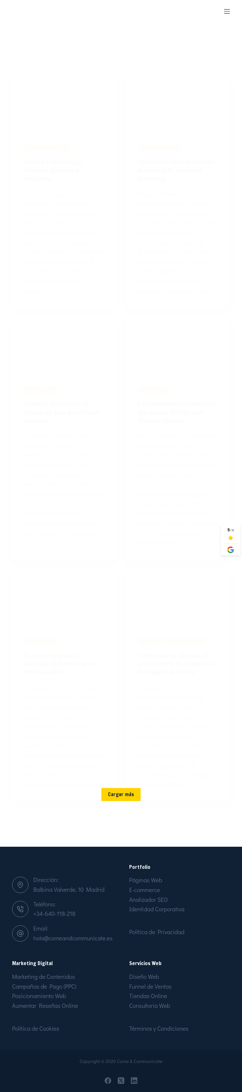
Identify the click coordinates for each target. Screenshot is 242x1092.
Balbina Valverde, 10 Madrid (69, 889)
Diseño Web (144, 976)
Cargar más (121, 820)
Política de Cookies (35, 1028)
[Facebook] (108, 1080)
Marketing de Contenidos (43, 976)
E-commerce (144, 890)
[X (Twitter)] (121, 1080)
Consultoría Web (149, 1005)
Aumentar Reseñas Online (45, 1005)
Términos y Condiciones (158, 1028)
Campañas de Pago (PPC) (44, 986)
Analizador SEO (148, 899)
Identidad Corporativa (156, 909)
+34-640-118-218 (54, 914)
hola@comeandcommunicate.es (72, 938)
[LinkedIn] (134, 1080)
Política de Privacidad (156, 932)
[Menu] (227, 11)
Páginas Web (145, 880)
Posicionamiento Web (39, 996)
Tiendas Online (148, 996)
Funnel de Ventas (150, 986)
